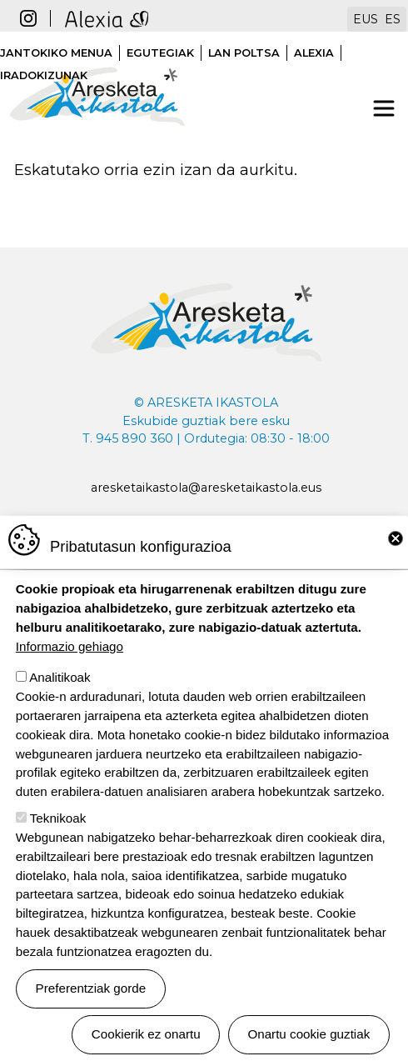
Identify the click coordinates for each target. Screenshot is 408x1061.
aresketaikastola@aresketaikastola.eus (206, 487)
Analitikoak (59, 693)
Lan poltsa (244, 53)
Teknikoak (58, 833)
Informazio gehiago (69, 661)
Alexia (314, 53)
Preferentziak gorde (91, 1003)
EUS (365, 19)
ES (393, 19)
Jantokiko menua (56, 53)
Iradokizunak (43, 75)
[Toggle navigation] (383, 108)
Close (396, 553)
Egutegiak (160, 53)
